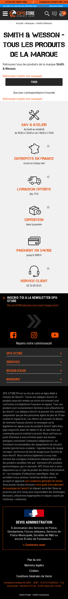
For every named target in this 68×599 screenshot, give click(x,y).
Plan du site (34, 560)
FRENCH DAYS (43, 6)
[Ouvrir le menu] (5, 14)
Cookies (34, 571)
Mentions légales (34, 565)
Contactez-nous (34, 545)
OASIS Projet (25, 595)
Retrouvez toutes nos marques (22, 76)
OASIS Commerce (41, 595)
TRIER (34, 82)
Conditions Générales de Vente (34, 576)
